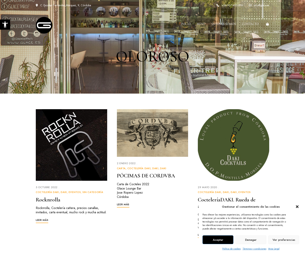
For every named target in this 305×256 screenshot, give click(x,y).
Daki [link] (64, 192)
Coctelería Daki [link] (47, 192)
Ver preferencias (284, 240)
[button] (297, 207)
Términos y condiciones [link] (254, 249)
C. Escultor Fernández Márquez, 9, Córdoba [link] (63, 5)
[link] (5, 24)
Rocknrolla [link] (48, 199)
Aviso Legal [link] (274, 249)
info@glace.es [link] (259, 5)
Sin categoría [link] (92, 192)
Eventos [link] (75, 192)
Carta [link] (121, 168)
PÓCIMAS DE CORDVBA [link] (146, 175)
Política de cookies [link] (231, 249)
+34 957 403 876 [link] (229, 5)
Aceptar (218, 240)
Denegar (251, 240)
